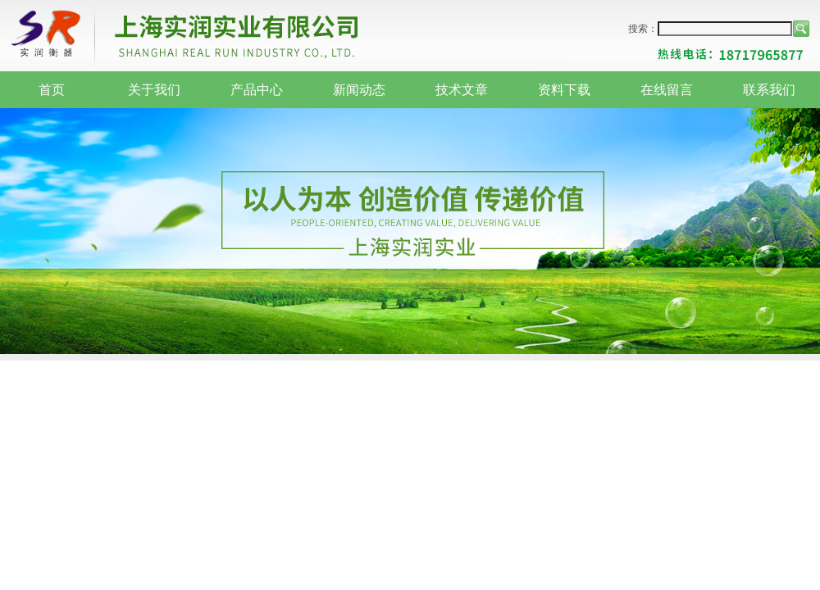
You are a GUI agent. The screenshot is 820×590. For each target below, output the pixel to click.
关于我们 (154, 90)
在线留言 (666, 90)
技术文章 (461, 90)
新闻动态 (359, 90)
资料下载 (564, 90)
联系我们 (769, 90)
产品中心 (256, 90)
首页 (52, 90)
